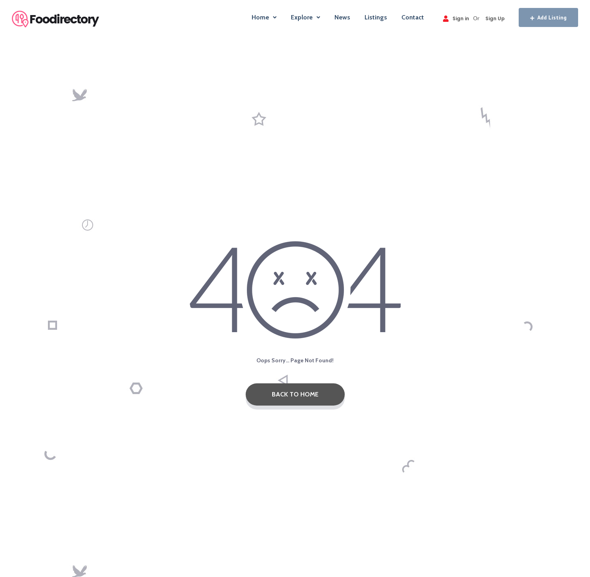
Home (264, 17)
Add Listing (548, 17)
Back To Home (295, 394)
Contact (412, 17)
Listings (376, 17)
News (342, 17)
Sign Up (495, 18)
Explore (305, 17)
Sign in (456, 18)
